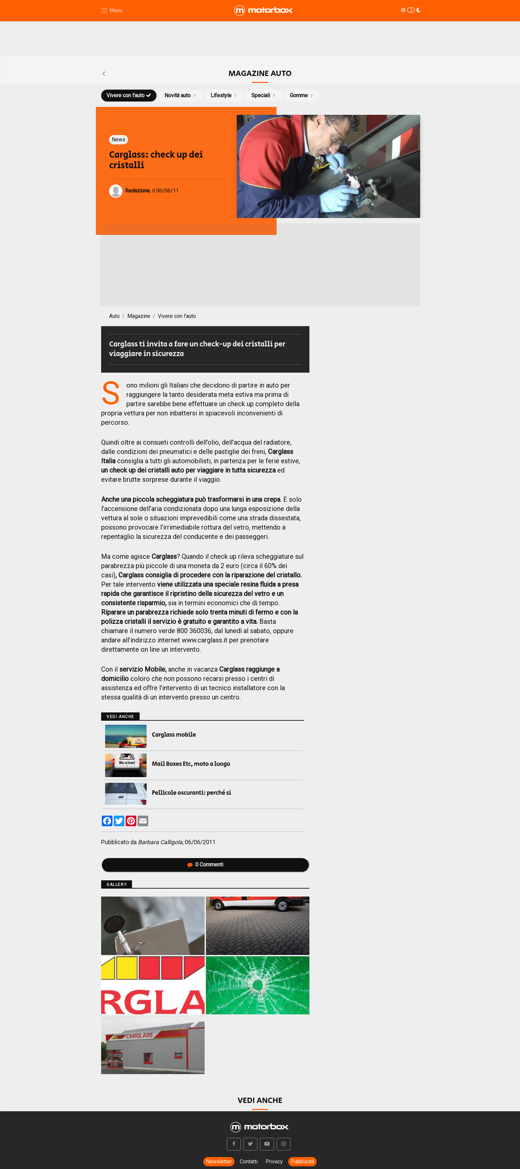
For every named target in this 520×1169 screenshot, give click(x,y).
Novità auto (180, 95)
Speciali (264, 95)
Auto (114, 316)
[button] (234, 1144)
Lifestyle (224, 95)
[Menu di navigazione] (111, 10)
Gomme (302, 95)
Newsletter (219, 1161)
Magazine (138, 316)
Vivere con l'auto (128, 95)
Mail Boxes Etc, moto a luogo (191, 764)
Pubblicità (302, 1161)
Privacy (274, 1161)
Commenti (205, 864)
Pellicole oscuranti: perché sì (191, 793)
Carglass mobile (174, 735)
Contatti (249, 1161)
